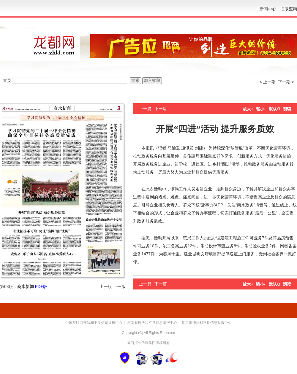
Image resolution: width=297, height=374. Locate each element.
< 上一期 (268, 81)
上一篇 (145, 108)
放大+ (248, 108)
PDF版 (41, 286)
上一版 (105, 286)
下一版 (119, 286)
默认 (274, 108)
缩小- (261, 108)
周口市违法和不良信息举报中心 (207, 323)
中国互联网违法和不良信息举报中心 (93, 323)
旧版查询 (288, 9)
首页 (7, 80)
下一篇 (160, 108)
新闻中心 (268, 9)
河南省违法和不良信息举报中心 (152, 323)
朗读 (287, 108)
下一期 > (286, 81)
